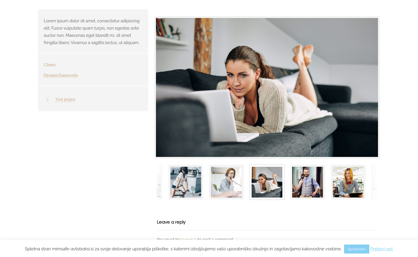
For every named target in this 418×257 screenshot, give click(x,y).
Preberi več (381, 248)
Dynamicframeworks (61, 75)
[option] (267, 87)
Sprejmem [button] (357, 249)
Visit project (65, 99)
